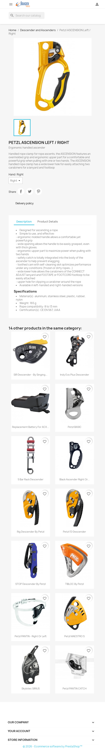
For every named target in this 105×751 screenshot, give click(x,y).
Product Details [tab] (47, 221)
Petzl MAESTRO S (74, 636)
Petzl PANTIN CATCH (75, 688)
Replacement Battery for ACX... (30, 427)
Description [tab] (24, 221)
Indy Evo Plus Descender (74, 374)
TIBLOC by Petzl (74, 584)
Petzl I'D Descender (74, 531)
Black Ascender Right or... (74, 479)
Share (20, 191)
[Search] (26, 15)
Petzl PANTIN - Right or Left (31, 636)
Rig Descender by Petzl (30, 531)
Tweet (29, 191)
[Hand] (16, 180)
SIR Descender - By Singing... (30, 374)
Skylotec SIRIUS (31, 688)
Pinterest (38, 191)
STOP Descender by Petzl (30, 584)
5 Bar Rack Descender (30, 479)
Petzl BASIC (74, 427)
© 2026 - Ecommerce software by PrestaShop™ (52, 746)
